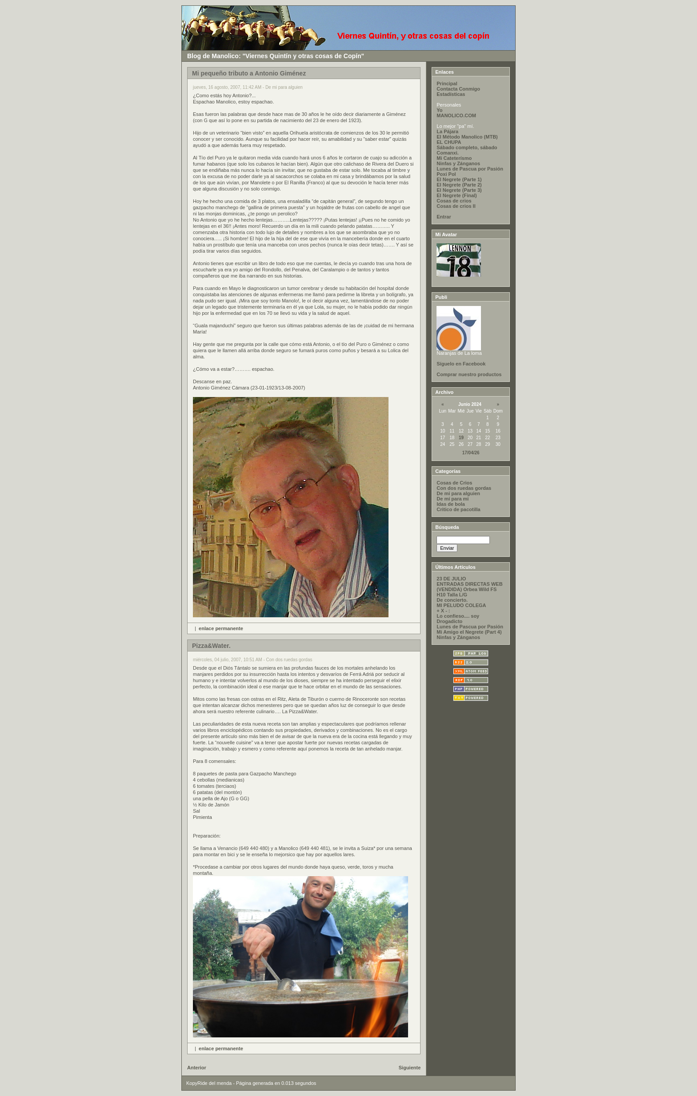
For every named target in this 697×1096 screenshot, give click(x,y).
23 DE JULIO (451, 578)
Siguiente (410, 1067)
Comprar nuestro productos (469, 374)
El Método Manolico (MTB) (467, 136)
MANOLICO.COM (456, 115)
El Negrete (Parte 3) (459, 190)
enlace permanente (221, 628)
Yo (439, 110)
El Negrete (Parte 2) (459, 184)
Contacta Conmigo (458, 88)
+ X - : (443, 610)
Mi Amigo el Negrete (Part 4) (469, 632)
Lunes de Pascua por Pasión (470, 168)
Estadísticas (451, 94)
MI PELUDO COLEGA (461, 605)
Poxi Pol (446, 174)
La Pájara (447, 131)
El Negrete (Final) (457, 195)
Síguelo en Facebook (461, 363)
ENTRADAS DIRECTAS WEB (469, 584)
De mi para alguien (458, 493)
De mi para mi (453, 498)
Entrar (444, 216)
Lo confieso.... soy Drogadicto (458, 618)
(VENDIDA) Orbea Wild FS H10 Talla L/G (467, 592)
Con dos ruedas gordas (464, 488)
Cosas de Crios (454, 482)
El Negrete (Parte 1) (459, 179)
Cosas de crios (454, 200)
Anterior (196, 1067)
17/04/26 (471, 452)
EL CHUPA (449, 142)
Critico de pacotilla (458, 509)
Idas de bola (451, 504)
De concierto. (452, 600)
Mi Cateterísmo (454, 158)
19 (461, 437)
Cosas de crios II (456, 206)
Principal (447, 83)
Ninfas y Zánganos (458, 163)
